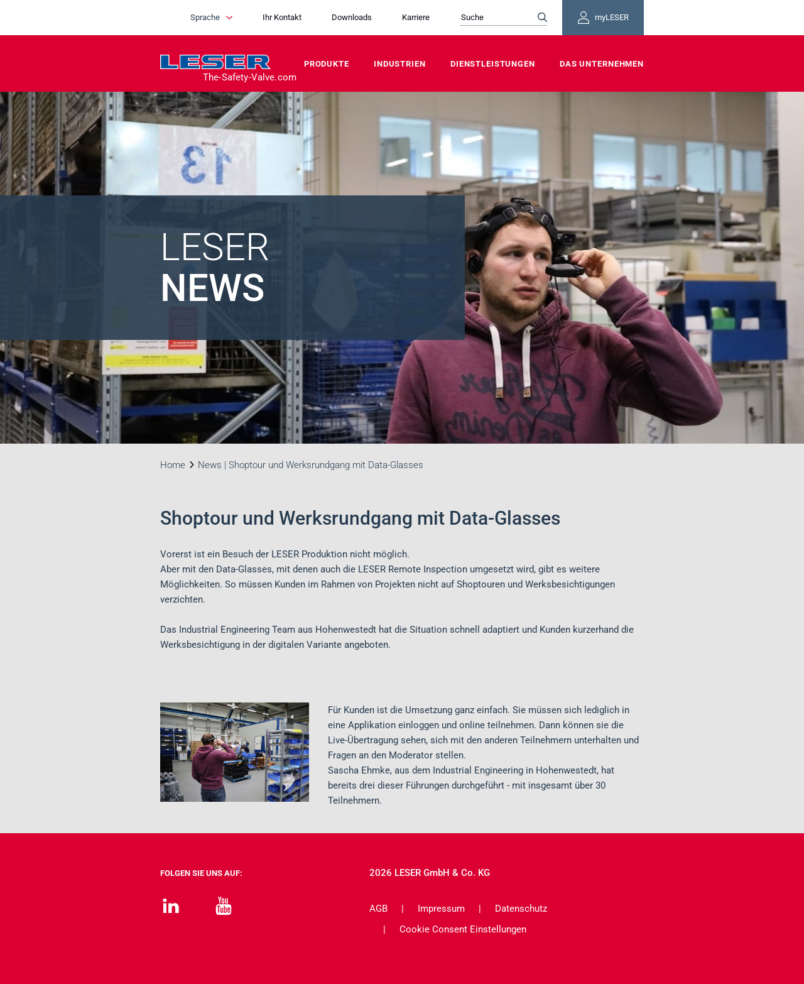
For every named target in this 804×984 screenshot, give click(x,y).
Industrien (400, 63)
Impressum (441, 908)
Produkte (326, 63)
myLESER (603, 17)
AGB (378, 908)
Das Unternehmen (602, 63)
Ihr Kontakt (282, 17)
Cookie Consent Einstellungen (462, 929)
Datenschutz (521, 908)
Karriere (416, 17)
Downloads (352, 17)
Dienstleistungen (492, 63)
